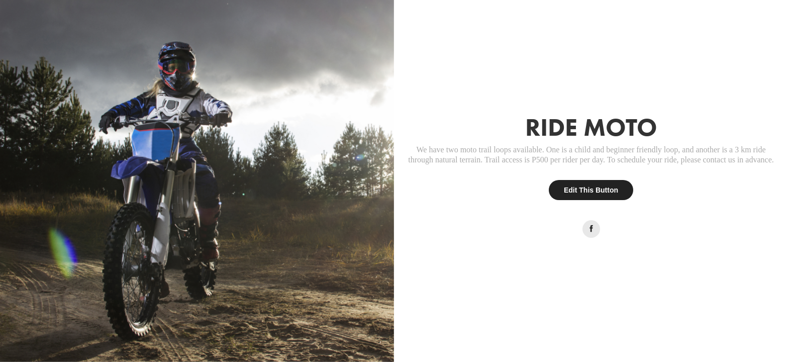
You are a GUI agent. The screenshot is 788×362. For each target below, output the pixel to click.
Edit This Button (591, 190)
